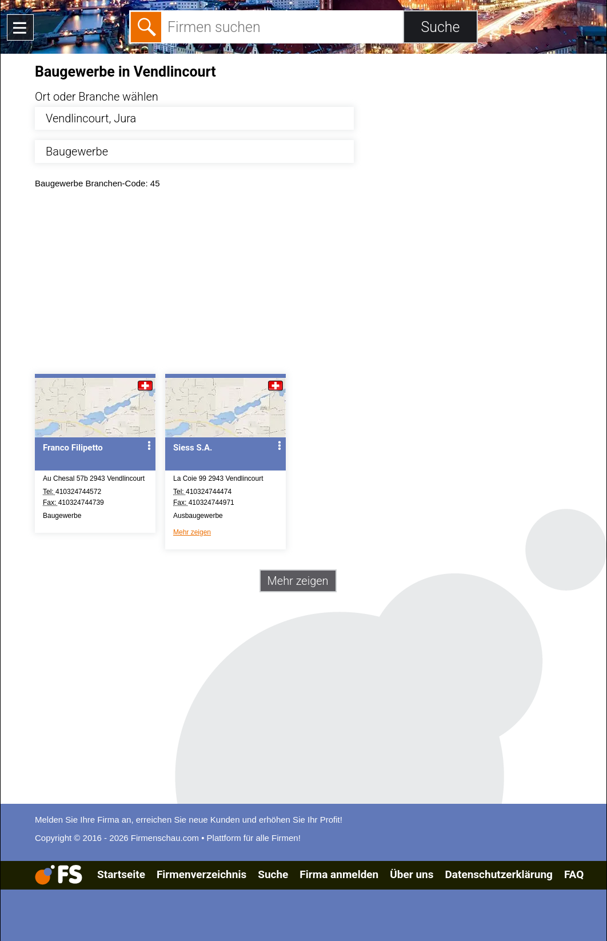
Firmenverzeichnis (201, 874)
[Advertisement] (313, 284)
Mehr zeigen (192, 532)
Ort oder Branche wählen (96, 96)
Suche (273, 874)
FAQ (574, 874)
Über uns (411, 874)
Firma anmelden (338, 874)
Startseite (121, 874)
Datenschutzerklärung (498, 874)
